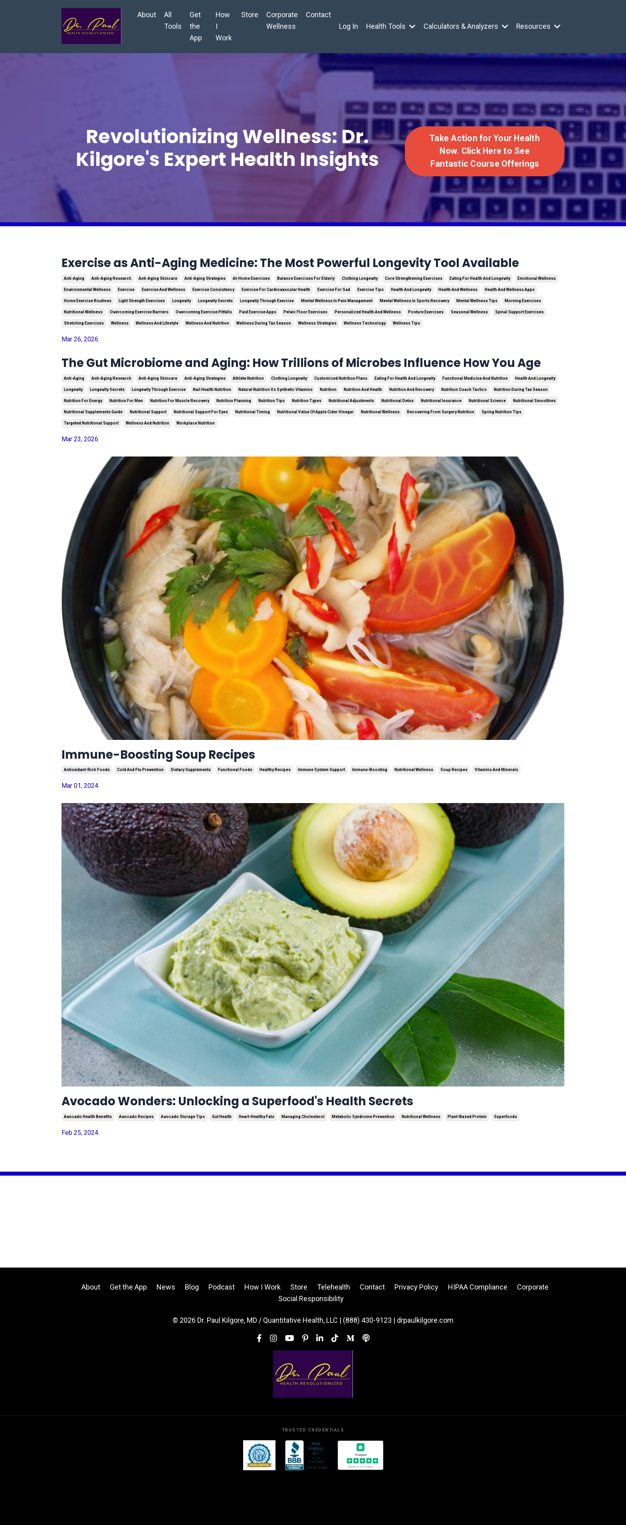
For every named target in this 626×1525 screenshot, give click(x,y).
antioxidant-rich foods (87, 814)
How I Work (223, 26)
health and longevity (411, 310)
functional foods (235, 814)
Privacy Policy (416, 1335)
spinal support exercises (519, 332)
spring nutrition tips (501, 453)
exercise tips (370, 310)
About (146, 14)
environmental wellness (87, 310)
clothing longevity (360, 299)
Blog (192, 1335)
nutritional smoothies (534, 442)
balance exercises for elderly (306, 299)
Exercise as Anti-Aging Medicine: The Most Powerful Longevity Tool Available (307, 273)
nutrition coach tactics (464, 431)
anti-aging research (111, 299)
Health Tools (390, 26)
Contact (317, 14)
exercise (126, 310)
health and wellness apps (510, 310)
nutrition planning (233, 442)
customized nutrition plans (340, 419)
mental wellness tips (476, 321)
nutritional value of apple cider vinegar (315, 453)
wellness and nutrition (207, 343)
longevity (181, 321)
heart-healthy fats (256, 1164)
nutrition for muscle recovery (179, 442)
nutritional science (487, 442)
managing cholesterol (303, 1164)
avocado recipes (136, 1164)
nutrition (328, 431)
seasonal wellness (469, 332)
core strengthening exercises (413, 299)
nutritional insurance (441, 442)
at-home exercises (251, 299)
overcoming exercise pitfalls (204, 332)
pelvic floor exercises (305, 332)
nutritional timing (252, 453)
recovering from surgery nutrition (440, 453)
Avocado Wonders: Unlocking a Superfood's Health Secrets (277, 1147)
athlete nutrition (248, 419)
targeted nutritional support (91, 464)
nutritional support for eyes (201, 453)
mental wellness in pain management (336, 321)
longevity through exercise (267, 321)
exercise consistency (213, 310)
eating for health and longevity (480, 299)
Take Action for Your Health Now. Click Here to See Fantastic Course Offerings (485, 151)
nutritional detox (397, 442)
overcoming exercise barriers (139, 332)
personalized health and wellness (368, 332)
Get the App (196, 26)
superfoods (505, 1164)
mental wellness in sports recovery (414, 321)
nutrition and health (363, 431)
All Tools (173, 20)
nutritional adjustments (351, 442)
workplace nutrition (195, 464)
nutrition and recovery (411, 431)
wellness (120, 343)
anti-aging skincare (158, 299)
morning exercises (523, 321)
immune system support (321, 814)
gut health (222, 1164)
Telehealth (333, 1335)
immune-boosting (369, 814)
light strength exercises (142, 321)
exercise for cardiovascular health (276, 310)
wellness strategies (317, 343)
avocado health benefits (88, 1164)
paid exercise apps (257, 332)
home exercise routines (87, 321)
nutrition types (306, 442)
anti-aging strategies (205, 299)
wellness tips (406, 343)
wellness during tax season (263, 343)
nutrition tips (271, 442)
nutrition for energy (83, 442)
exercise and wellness (163, 310)
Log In (347, 26)
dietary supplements (191, 814)
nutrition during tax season (521, 431)
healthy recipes (275, 814)
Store (248, 14)
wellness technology (365, 343)
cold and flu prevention (140, 814)
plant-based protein (467, 1164)
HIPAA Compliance (477, 1335)
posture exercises (426, 332)
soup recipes (454, 814)
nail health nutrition (212, 431)
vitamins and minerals (496, 814)
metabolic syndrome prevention (363, 1164)
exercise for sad (333, 310)
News (165, 1335)
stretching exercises (84, 343)
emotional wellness (536, 299)
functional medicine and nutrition (475, 419)
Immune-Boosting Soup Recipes (180, 797)
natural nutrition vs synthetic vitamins (275, 431)
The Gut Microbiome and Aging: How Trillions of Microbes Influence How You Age (307, 394)
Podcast (221, 1335)
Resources (538, 26)
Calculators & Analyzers (465, 26)
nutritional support (148, 453)
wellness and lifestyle (157, 343)
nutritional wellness (83, 332)
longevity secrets (215, 321)
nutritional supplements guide (93, 453)
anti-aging (74, 299)
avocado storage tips (183, 1164)
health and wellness (457, 310)
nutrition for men (126, 442)
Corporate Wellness (281, 20)
